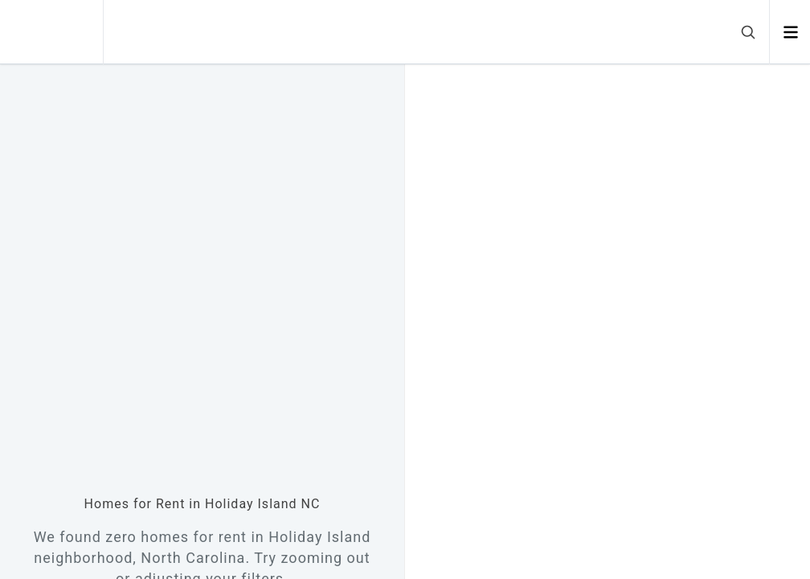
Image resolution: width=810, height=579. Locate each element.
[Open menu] (790, 32)
